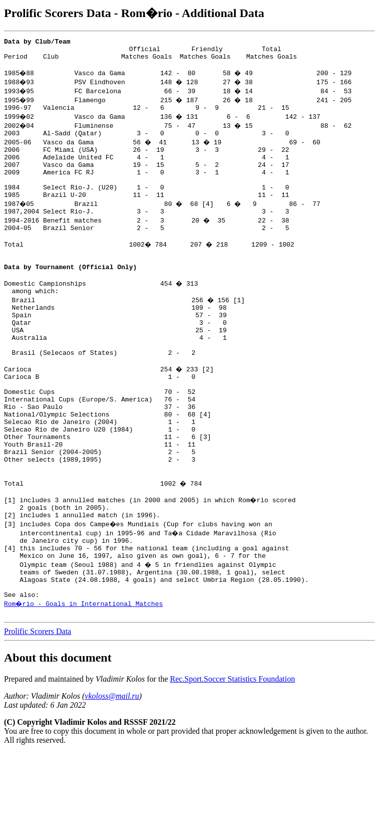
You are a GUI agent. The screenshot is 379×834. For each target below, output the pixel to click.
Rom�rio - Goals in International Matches (84, 683)
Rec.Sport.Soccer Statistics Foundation (232, 760)
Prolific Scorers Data (37, 712)
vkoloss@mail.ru (112, 777)
